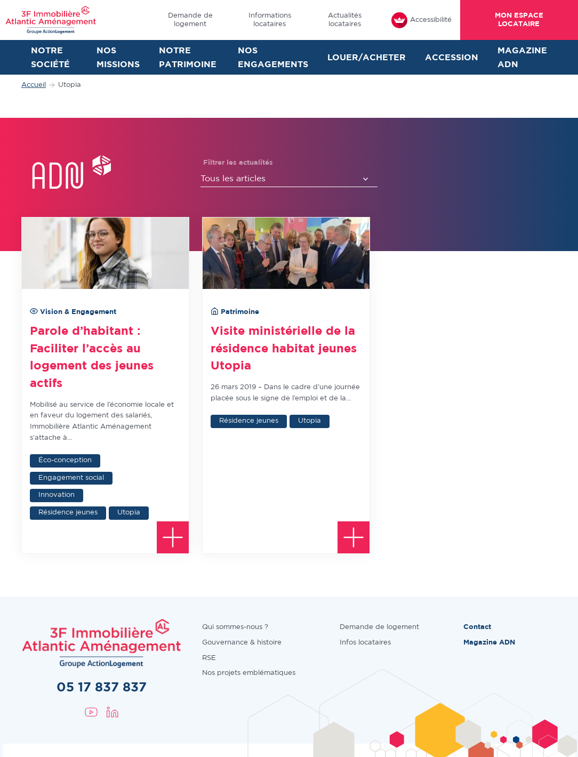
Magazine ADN (522, 57)
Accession (451, 57)
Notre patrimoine (187, 57)
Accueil (33, 85)
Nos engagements (273, 57)
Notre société (50, 57)
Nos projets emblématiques (248, 673)
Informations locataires (269, 19)
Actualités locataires (345, 19)
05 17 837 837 (102, 687)
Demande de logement (190, 19)
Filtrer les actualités (238, 162)
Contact (477, 627)
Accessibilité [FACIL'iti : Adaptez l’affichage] (421, 20)
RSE (209, 658)
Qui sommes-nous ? (235, 627)
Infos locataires (365, 642)
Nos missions (118, 57)
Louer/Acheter (366, 57)
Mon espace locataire (519, 19)
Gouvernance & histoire (242, 642)
